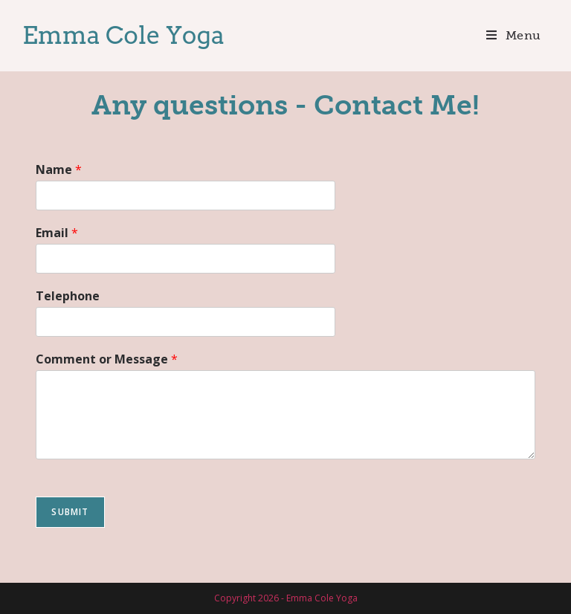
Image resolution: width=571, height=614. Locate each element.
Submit (69, 511)
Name (59, 170)
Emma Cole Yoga (123, 35)
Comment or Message (107, 359)
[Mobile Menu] (513, 35)
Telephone (68, 296)
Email (57, 233)
